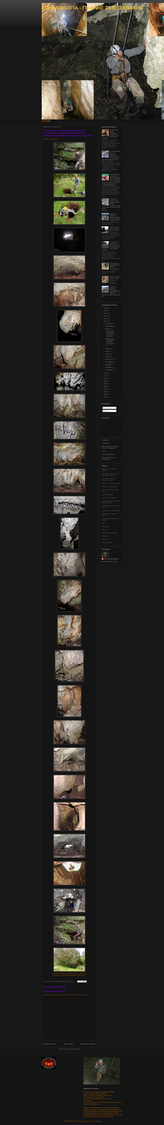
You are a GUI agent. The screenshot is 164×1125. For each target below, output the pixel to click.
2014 (105, 318)
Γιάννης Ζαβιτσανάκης (108, 454)
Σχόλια (105, 411)
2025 (105, 394)
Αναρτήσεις (107, 408)
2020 (105, 383)
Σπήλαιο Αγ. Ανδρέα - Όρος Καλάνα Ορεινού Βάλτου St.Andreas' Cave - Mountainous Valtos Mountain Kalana (111, 204)
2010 (105, 308)
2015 (105, 321)
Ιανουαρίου (109, 323)
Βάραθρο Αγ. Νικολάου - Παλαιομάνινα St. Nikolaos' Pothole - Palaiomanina (115, 217)
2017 (105, 376)
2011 (105, 310)
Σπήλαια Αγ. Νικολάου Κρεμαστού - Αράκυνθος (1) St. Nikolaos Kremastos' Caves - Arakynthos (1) (111, 291)
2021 (105, 386)
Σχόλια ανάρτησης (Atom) (73, 1049)
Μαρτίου (108, 329)
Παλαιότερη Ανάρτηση (88, 1044)
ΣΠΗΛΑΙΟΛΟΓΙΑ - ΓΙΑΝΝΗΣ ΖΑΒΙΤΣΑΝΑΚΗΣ (92, 8)
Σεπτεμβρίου (109, 362)
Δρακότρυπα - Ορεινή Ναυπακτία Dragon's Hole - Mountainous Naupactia (110, 134)
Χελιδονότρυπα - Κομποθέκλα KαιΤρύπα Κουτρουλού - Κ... (110, 342)
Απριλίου (108, 348)
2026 (105, 397)
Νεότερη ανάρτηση (49, 1044)
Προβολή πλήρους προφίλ (110, 561)
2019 (105, 381)
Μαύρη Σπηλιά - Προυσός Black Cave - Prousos (114, 228)
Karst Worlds (106, 443)
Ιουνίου (107, 354)
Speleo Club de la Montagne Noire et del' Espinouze (110, 447)
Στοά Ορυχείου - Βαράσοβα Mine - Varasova (115, 265)
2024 (105, 391)
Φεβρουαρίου (109, 326)
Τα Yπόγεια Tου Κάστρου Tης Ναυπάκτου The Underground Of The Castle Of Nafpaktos (111, 246)
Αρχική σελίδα (68, 1044)
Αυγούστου (109, 359)
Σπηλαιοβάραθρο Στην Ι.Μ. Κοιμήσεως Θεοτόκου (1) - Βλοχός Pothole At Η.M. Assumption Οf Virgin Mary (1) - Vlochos (111, 156)
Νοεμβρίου (108, 367)
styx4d (104, 451)
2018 (105, 378)
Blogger (98, 1121)
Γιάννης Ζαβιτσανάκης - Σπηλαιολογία (109, 458)
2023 (105, 389)
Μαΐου (107, 351)
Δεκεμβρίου (109, 370)
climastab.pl (105, 440)
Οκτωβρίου (109, 364)
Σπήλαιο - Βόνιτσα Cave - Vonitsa (115, 277)
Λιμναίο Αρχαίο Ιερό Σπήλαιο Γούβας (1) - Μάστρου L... (109, 333)
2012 (105, 313)
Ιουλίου (107, 356)
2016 (105, 373)
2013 (105, 316)
